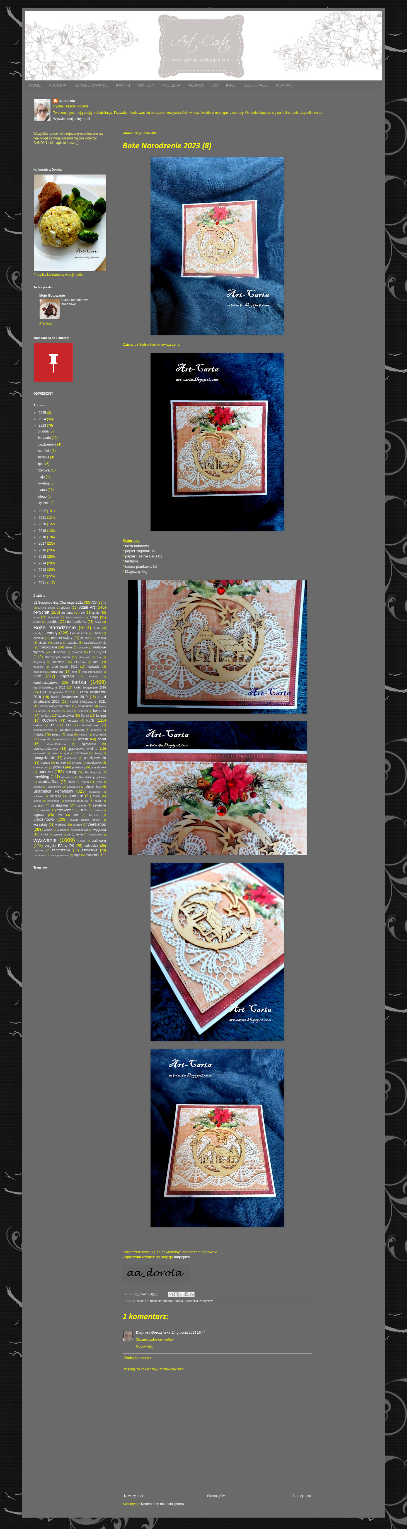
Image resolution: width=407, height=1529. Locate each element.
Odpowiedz (144, 1346)
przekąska (94, 762)
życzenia (92, 855)
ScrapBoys (73, 786)
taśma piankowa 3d (141, 566)
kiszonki (55, 710)
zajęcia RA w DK (59, 846)
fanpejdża (182, 1257)
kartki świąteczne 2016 (90, 687)
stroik (96, 796)
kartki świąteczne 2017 (56, 692)
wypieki (57, 834)
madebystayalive (43, 729)
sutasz (37, 800)
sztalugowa (59, 805)
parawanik (39, 753)
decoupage (48, 647)
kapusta (93, 676)
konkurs (45, 715)
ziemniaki (39, 855)
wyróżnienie (75, 834)
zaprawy (38, 850)
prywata (77, 762)
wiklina (48, 829)
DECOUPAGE (255, 85)
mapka (38, 734)
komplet (83, 710)
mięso (56, 734)
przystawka (98, 767)
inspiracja (67, 676)
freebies (38, 666)
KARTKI (123, 85)
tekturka (131, 561)
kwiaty (37, 725)
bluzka (37, 621)
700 (93, 602)
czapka (72, 642)
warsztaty (40, 825)
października (47, 444)
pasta (54, 753)
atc (82, 612)
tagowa (38, 815)
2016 (43, 550)
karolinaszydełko (45, 683)
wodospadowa (79, 829)
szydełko (99, 805)
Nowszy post (133, 1496)
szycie (81, 805)
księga (101, 715)
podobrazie (70, 757)
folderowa (80, 661)
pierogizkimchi (44, 758)
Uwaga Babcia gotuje (85, 819)
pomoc (45, 762)
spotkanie (76, 796)
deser (69, 647)
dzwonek (84, 657)
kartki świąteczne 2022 (55, 706)
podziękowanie (95, 758)
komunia (99, 711)
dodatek (83, 647)
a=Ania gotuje (46, 607)
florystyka (39, 661)
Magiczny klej (136, 571)
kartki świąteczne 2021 (88, 702)
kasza (102, 706)
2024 (43, 419)
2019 (43, 531)
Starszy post (301, 1496)
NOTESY (146, 85)
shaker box (93, 786)
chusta (84, 638)
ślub (83, 810)
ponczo (61, 762)
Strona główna (218, 1496)
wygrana (99, 830)
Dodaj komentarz (137, 1358)
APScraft (41, 612)
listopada (44, 438)
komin (69, 710)
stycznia (43, 503)
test (60, 815)
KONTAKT (285, 85)
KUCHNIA (57, 85)
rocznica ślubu (48, 782)
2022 (43, 511)
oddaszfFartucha (56, 744)
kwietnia (43, 483)
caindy (37, 633)
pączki (66, 753)
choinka (38, 638)
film (99, 657)
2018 (43, 537)
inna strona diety (92, 671)
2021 (43, 518)
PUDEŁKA (171, 85)
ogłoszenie (88, 744)
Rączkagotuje (93, 772)
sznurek (38, 805)
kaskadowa (85, 706)
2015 (43, 557)
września (44, 451)
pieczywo (82, 753)
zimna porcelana (59, 855)
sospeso (55, 796)
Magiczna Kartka (72, 729)
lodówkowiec (91, 725)
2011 (43, 583)
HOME (35, 85)
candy (52, 633)
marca (42, 490)
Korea (85, 715)
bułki (97, 628)
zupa (77, 855)
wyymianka (94, 834)
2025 (43, 413)
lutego (42, 496)
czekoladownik (95, 643)
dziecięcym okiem (57, 657)
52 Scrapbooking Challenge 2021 (58, 602)
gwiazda (94, 666)
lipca (41, 464)
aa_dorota (67, 101)
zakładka (91, 846)
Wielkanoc (97, 824)
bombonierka (76, 622)
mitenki (83, 734)
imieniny (57, 671)
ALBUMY (196, 85)
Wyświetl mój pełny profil (71, 119)
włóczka (61, 829)
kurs (90, 720)
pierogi (98, 753)
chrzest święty (61, 638)
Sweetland (53, 800)
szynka (45, 810)
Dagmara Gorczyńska (153, 1332)
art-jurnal (67, 612)
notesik (83, 739)
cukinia (57, 642)
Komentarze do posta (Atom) (162, 1504)
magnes (96, 729)
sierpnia (43, 457)
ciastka (101, 638)
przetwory (78, 767)
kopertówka (66, 715)
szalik (98, 800)
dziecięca (97, 652)
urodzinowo (43, 819)
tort (76, 815)
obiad (102, 739)
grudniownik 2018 (64, 666)
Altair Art (142, 1300)
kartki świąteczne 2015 (49, 687)
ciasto (43, 642)
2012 (43, 576)
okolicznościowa (45, 749)
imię (74, 671)
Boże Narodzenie (161, 1300)
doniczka (59, 652)
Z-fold (81, 840)
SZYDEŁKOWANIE (91, 85)
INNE (230, 85)
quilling (71, 772)
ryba (99, 781)
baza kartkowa (137, 546)
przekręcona (40, 767)
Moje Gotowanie (52, 296)
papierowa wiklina (83, 749)
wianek (77, 824)
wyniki (44, 834)
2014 (43, 563)
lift (52, 725)
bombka (53, 622)
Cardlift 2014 (79, 633)
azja (36, 617)
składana (94, 791)
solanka (38, 796)
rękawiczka (67, 777)
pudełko (46, 772)
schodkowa (54, 786)
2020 (43, 524)
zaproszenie (61, 850)
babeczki (54, 617)
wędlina (60, 824)
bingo (94, 617)
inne (37, 676)
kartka (179, 1300)
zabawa (99, 840)
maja (41, 477)
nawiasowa (63, 739)
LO (215, 85)
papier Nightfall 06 (140, 551)
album (65, 607)
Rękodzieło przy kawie (92, 777)
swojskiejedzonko (76, 800)
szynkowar (65, 810)
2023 (43, 425)
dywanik (77, 652)
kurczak (73, 720)
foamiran (58, 661)
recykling (41, 777)
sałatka (37, 786)
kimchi (41, 710)
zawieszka (89, 850)
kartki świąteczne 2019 (69, 697)
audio (96, 612)
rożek (85, 781)
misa (69, 734)
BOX (98, 621)
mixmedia (99, 734)
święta (98, 810)
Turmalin (94, 815)
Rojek (72, 781)
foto (95, 661)
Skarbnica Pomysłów (198, 1300)
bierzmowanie (74, 617)
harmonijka (40, 671)
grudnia (43, 431)
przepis (58, 767)
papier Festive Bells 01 (143, 556)
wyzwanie (45, 840)
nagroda (45, 739)
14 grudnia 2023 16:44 (188, 1332)
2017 (43, 543)
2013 (43, 570)
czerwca (43, 470)
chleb (97, 633)
